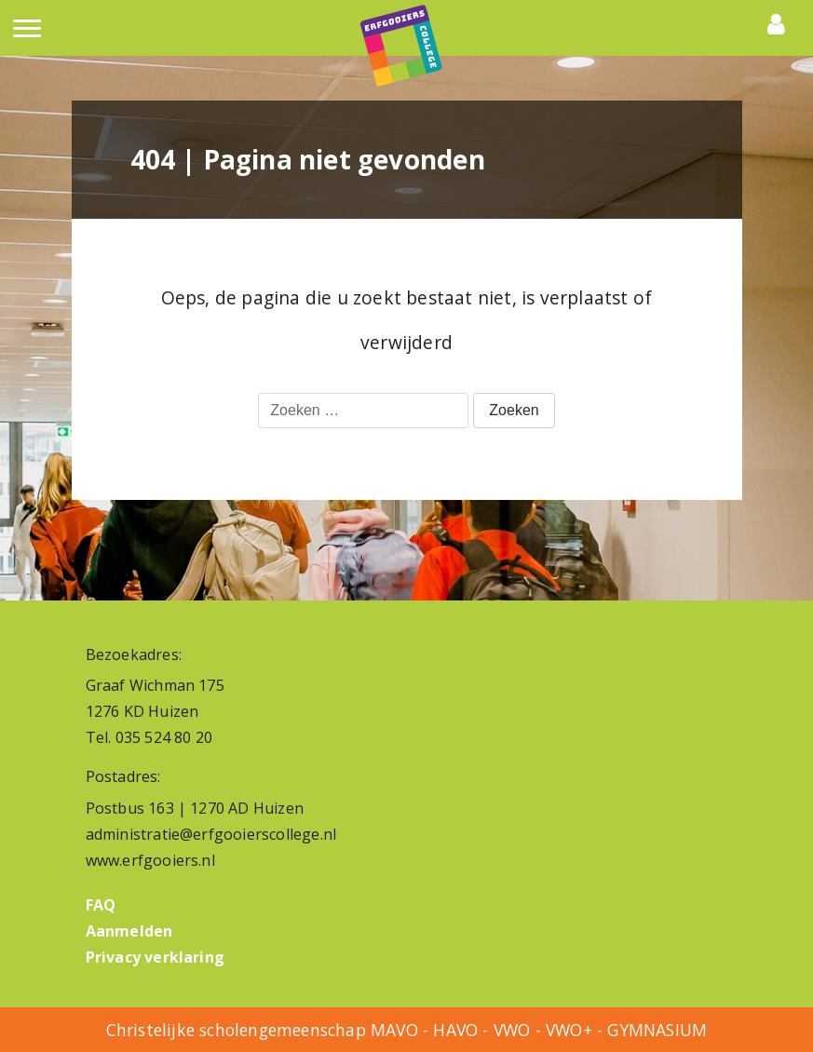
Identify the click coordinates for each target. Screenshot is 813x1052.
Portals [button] (781, 23)
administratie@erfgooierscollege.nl (211, 834)
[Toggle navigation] (27, 34)
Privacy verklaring (155, 957)
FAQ (101, 905)
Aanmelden (129, 931)
